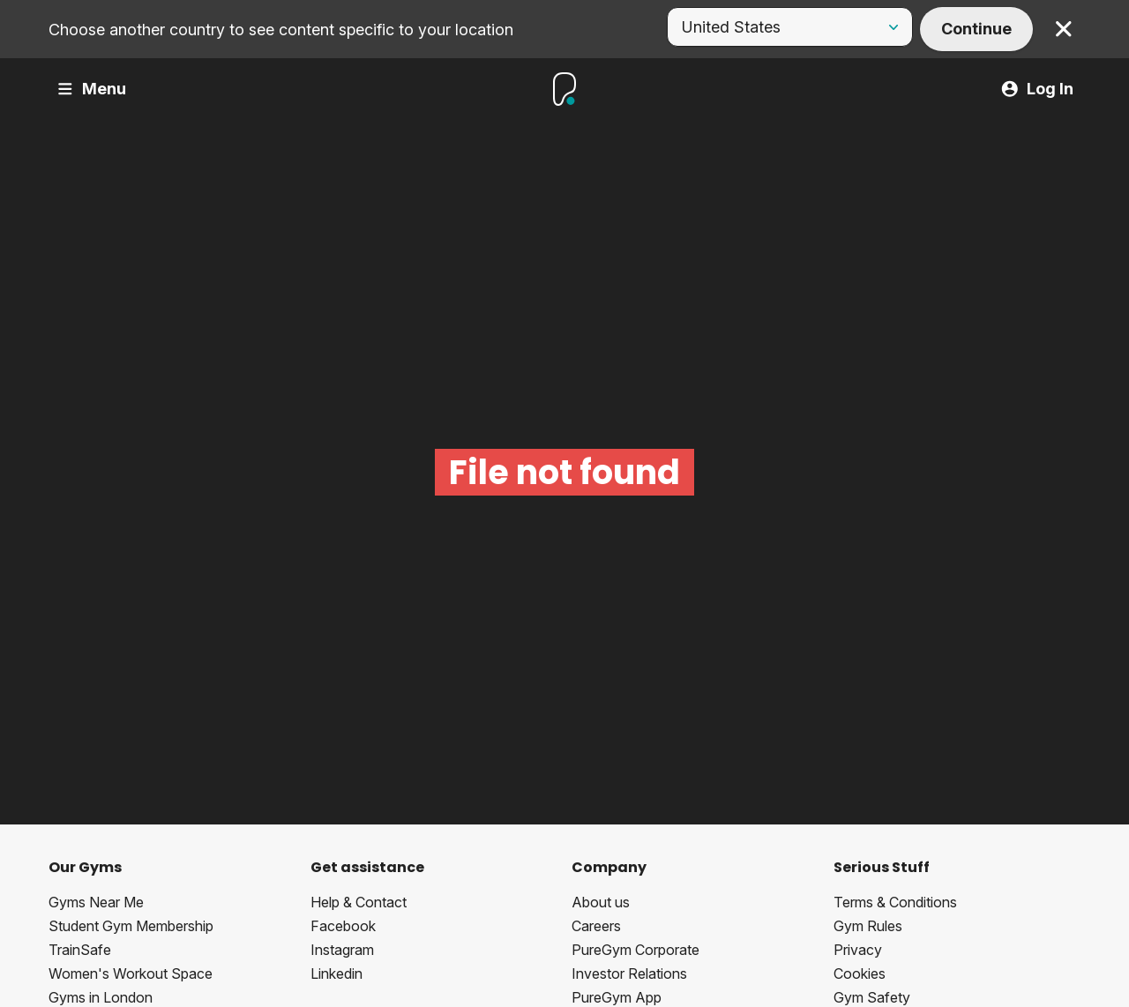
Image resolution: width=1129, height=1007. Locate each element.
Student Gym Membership (131, 926)
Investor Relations (629, 973)
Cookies (860, 973)
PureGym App (617, 997)
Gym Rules (868, 926)
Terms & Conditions (895, 902)
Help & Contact (358, 902)
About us (601, 902)
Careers (596, 926)
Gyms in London (101, 997)
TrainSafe (80, 950)
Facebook (343, 926)
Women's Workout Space (131, 973)
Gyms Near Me (96, 902)
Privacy (858, 950)
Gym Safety (872, 997)
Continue (976, 28)
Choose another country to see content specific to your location (281, 29)
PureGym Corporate (635, 950)
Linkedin (336, 973)
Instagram (342, 950)
